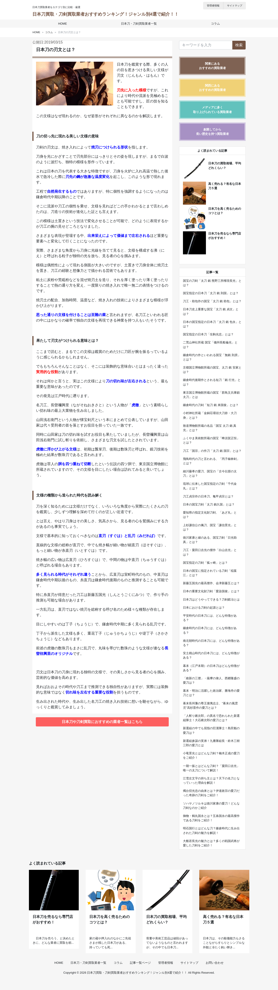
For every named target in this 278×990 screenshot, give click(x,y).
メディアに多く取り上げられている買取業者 (212, 109)
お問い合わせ (215, 972)
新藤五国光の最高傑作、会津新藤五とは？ (211, 583)
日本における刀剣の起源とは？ (204, 607)
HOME (63, 23)
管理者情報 (213, 5)
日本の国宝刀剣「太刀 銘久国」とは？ (209, 504)
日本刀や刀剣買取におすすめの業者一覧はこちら (102, 722)
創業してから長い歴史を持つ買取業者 (212, 132)
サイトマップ (234, 5)
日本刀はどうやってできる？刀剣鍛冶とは (211, 599)
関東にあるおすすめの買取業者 (212, 66)
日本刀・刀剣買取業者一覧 (139, 23)
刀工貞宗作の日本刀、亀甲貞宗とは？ (208, 496)
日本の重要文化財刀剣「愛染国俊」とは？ (211, 591)
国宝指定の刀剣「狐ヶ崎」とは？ (205, 562)
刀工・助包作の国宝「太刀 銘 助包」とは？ (212, 301)
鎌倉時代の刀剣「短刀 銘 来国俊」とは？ (210, 405)
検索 (239, 45)
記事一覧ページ (140, 972)
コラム (214, 23)
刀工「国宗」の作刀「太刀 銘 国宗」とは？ (212, 451)
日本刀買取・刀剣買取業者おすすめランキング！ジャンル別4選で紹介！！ (105, 14)
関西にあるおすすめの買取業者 (212, 88)
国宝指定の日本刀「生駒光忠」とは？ (208, 334)
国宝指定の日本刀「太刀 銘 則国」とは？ (210, 293)
